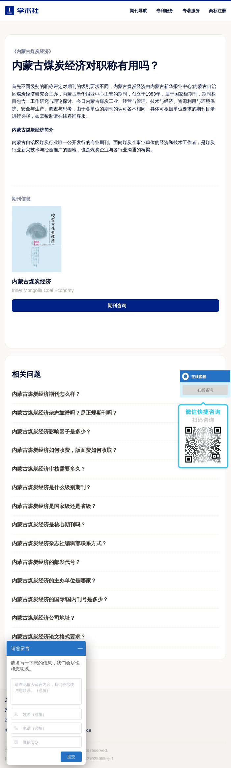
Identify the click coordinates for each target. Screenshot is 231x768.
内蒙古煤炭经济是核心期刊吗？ (49, 524)
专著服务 (191, 10)
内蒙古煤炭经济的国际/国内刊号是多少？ (60, 599)
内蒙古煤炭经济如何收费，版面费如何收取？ (64, 450)
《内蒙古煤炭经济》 (32, 51)
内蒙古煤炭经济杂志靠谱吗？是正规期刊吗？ (64, 413)
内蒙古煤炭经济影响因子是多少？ (51, 431)
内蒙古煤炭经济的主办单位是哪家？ (54, 580)
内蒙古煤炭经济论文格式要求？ (49, 636)
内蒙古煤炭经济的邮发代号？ (46, 562)
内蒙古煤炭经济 (31, 282)
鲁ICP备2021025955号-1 (90, 758)
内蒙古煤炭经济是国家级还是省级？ (54, 506)
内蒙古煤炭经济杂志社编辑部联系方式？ (59, 543)
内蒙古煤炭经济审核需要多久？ (49, 469)
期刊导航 (138, 10)
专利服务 (164, 10)
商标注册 (217, 10)
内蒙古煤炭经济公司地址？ (43, 618)
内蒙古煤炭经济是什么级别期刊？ (51, 487)
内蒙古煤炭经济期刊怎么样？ (46, 394)
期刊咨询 (117, 305)
